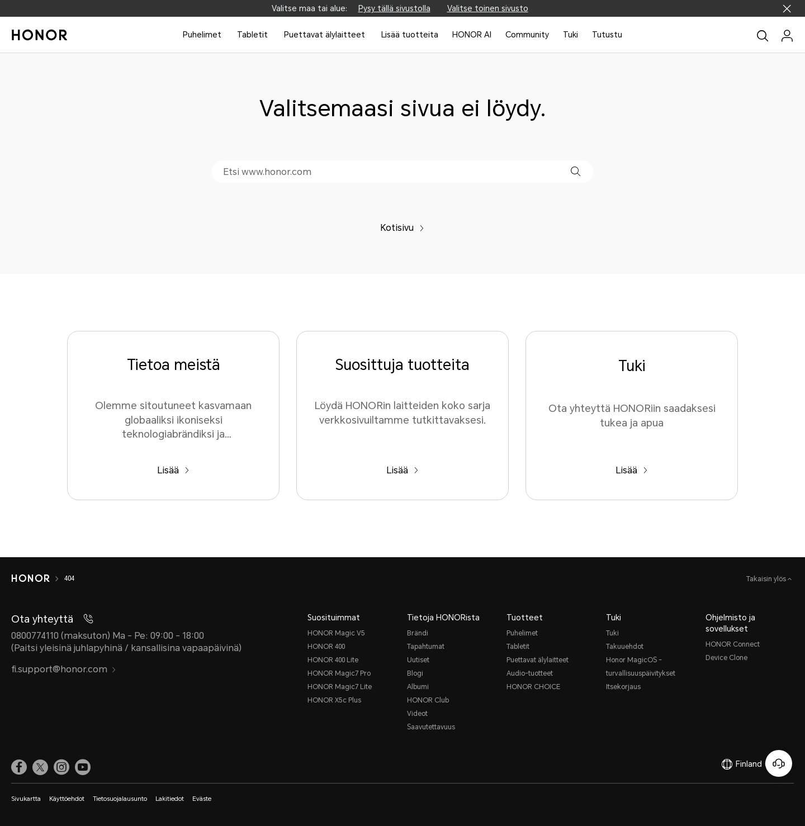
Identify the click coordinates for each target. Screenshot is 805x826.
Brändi (417, 633)
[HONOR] (30, 578)
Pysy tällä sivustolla (394, 8)
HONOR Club (428, 700)
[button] (575, 171)
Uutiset (418, 660)
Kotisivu (402, 227)
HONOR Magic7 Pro (339, 673)
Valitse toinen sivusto (487, 8)
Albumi (418, 687)
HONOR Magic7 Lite (339, 687)
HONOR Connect (732, 644)
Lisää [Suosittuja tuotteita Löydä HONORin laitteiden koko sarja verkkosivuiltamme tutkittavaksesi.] (402, 470)
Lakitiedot (169, 799)
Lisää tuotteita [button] (409, 34)
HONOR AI (471, 34)
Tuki (570, 34)
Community (527, 34)
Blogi (415, 673)
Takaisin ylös (767, 579)
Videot (417, 714)
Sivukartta (26, 799)
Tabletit (252, 34)
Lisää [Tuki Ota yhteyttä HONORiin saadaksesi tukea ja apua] (631, 470)
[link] (19, 766)
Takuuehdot (624, 647)
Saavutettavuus (431, 727)
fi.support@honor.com (63, 669)
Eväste (201, 799)
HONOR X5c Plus (334, 700)
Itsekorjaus (623, 687)
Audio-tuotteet (529, 673)
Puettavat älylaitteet (324, 34)
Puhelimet (202, 34)
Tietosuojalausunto (120, 799)
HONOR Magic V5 (336, 633)
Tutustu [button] (607, 34)
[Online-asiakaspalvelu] (778, 763)
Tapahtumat (425, 647)
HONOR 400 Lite (332, 660)
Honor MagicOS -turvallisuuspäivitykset (640, 666)
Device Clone (726, 658)
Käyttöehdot (66, 799)
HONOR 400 (326, 647)
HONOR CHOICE (533, 687)
